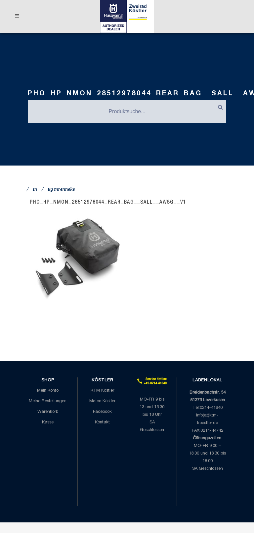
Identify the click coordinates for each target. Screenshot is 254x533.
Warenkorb (47, 412)
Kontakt (102, 422)
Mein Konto (48, 391)
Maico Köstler (102, 401)
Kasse (48, 422)
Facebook (102, 412)
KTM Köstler (102, 391)
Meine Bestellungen (47, 401)
